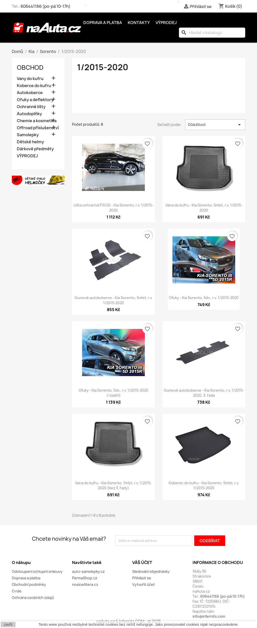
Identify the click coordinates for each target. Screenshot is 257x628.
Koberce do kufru (34, 85)
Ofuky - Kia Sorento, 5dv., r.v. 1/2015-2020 (204, 297)
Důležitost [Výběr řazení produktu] (215, 125)
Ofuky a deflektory (35, 99)
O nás (17, 591)
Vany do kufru (30, 78)
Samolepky (28, 134)
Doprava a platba (102, 22)
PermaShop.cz (84, 578)
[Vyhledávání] (212, 33)
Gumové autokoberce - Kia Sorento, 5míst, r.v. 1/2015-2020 (114, 300)
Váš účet (142, 562)
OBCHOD (30, 67)
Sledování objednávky (150, 571)
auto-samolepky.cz (88, 571)
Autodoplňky (29, 113)
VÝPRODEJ (27, 156)
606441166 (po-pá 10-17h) (46, 6)
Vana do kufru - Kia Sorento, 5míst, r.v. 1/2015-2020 (203, 208)
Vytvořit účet (143, 584)
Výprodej (166, 22)
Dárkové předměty (35, 149)
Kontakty (139, 22)
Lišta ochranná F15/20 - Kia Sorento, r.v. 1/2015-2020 (113, 208)
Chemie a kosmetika (36, 120)
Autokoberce (30, 92)
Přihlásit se (141, 578)
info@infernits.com (208, 616)
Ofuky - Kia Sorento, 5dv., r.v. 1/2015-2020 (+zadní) (113, 393)
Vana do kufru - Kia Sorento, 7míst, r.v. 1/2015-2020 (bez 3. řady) (113, 485)
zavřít (8, 624)
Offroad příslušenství (38, 127)
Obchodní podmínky (29, 584)
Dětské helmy (30, 142)
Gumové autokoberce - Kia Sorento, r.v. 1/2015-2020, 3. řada (204, 393)
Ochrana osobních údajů (33, 597)
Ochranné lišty (31, 106)
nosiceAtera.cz (85, 584)
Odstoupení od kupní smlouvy (37, 571)
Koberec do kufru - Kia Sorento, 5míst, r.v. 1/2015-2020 (204, 485)
